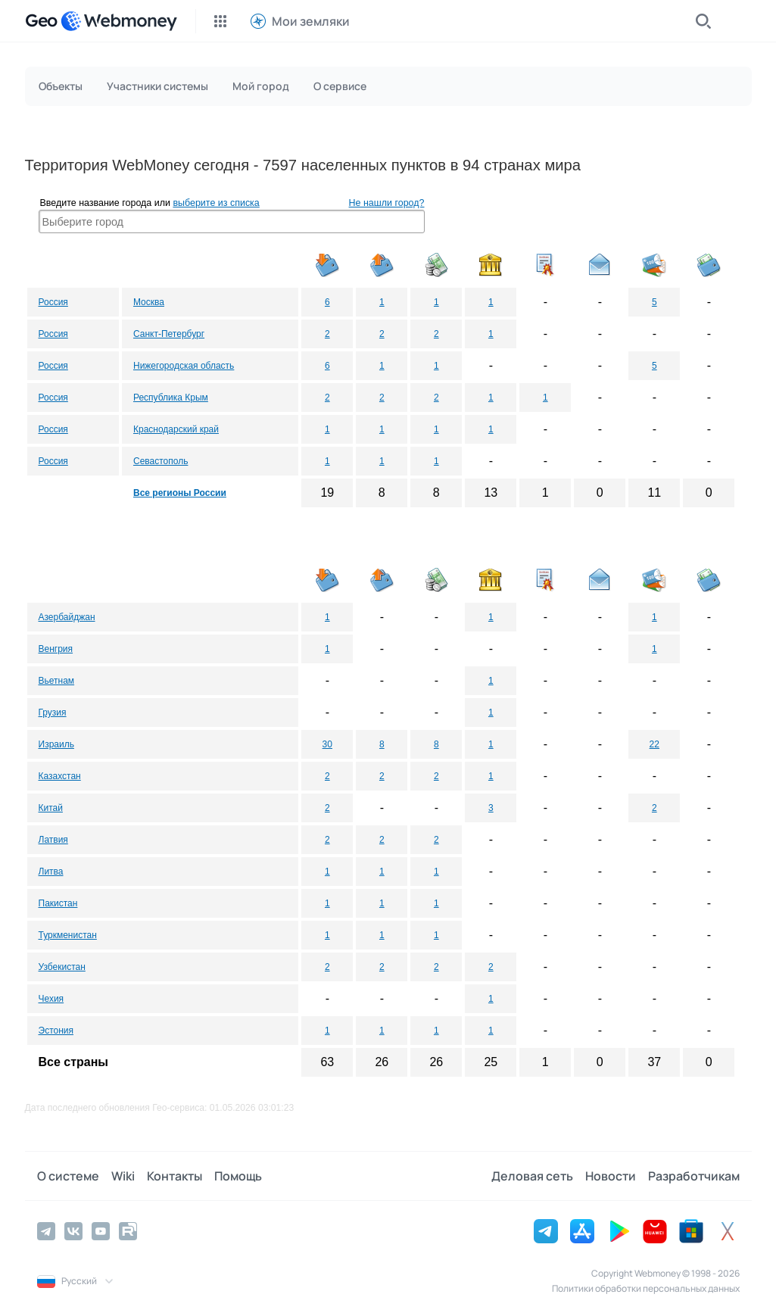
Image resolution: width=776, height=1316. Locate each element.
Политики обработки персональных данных (646, 1288)
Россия (53, 302)
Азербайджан (67, 617)
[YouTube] (101, 1231)
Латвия (53, 839)
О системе (68, 1176)
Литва (51, 871)
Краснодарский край (176, 429)
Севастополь (160, 461)
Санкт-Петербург (168, 334)
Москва (148, 302)
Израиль (56, 744)
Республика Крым (170, 397)
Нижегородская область (183, 365)
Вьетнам (57, 680)
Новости (610, 1176)
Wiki (123, 1176)
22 (654, 744)
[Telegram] (46, 1231)
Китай (51, 808)
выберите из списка (216, 203)
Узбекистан (62, 967)
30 (327, 744)
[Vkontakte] (73, 1231)
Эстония (56, 1030)
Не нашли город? (387, 203)
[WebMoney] (119, 21)
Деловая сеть (532, 1176)
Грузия (53, 712)
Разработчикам (694, 1176)
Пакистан (58, 903)
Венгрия (56, 649)
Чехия (51, 998)
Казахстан (60, 776)
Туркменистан (68, 935)
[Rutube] (128, 1231)
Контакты (174, 1176)
